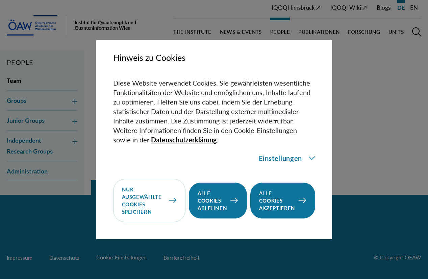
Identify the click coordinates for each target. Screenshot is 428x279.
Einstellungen (287, 158)
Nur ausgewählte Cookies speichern (142, 200)
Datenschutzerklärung (184, 140)
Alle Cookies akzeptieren (277, 200)
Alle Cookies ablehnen (212, 200)
